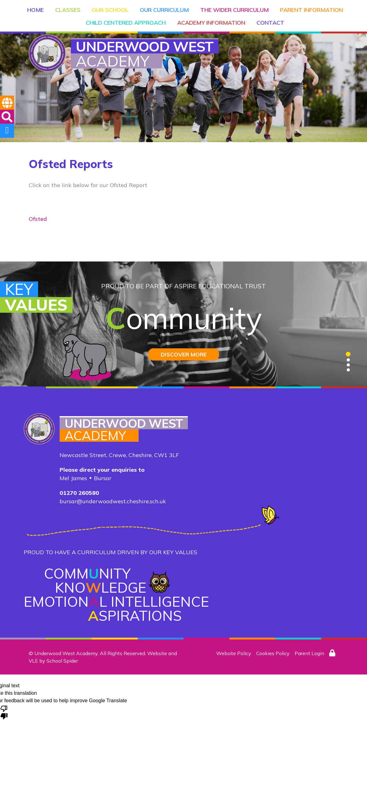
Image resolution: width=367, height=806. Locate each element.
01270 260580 (79, 492)
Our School (110, 8)
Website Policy (233, 653)
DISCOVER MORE (184, 354)
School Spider (62, 661)
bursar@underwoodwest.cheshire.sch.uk (113, 501)
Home (37, 8)
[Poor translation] (4, 711)
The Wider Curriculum (233, 8)
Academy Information (211, 19)
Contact (269, 19)
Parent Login (309, 653)
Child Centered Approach (126, 19)
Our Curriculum (163, 8)
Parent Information (309, 8)
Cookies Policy (273, 653)
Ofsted (38, 218)
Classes (68, 8)
